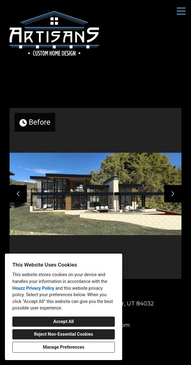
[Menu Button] (181, 11)
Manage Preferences (63, 347)
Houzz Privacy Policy (33, 288)
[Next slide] (172, 193)
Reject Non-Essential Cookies (63, 334)
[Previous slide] (18, 193)
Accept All (63, 321)
